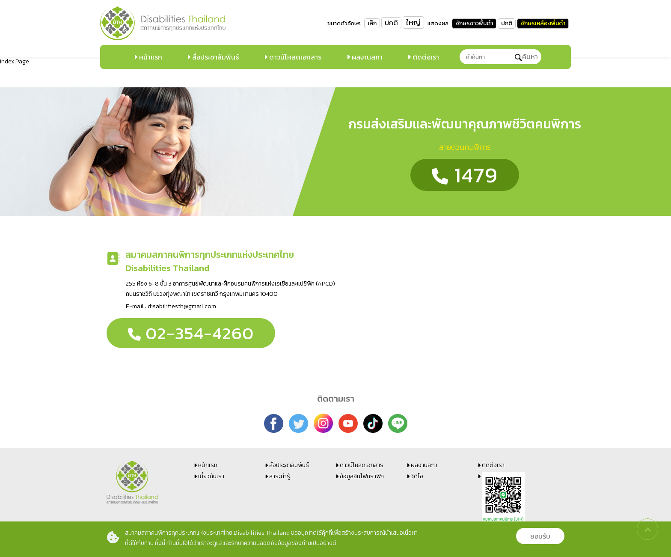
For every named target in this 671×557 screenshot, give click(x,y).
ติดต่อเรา (425, 57)
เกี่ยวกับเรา (211, 476)
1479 (465, 175)
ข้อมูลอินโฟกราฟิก (362, 476)
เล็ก (372, 23)
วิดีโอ (417, 476)
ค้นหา (526, 56)
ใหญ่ (413, 22)
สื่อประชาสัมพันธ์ (214, 57)
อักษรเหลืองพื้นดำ (542, 23)
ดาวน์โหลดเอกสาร (294, 57)
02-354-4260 (191, 333)
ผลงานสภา (366, 57)
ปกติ (391, 23)
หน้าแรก (149, 57)
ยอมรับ (540, 536)
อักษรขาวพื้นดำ (474, 23)
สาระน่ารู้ (279, 476)
